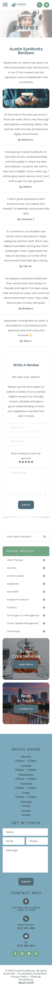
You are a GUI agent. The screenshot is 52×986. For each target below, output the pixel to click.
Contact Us (26, 709)
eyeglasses (13, 583)
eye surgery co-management (23, 615)
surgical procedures (18, 599)
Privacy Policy (19, 976)
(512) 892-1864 (26, 928)
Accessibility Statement (32, 973)
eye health (13, 591)
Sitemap (36, 976)
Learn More (26, 664)
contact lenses (15, 575)
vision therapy (15, 560)
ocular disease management (23, 623)
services (11, 568)
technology (13, 631)
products (12, 607)
